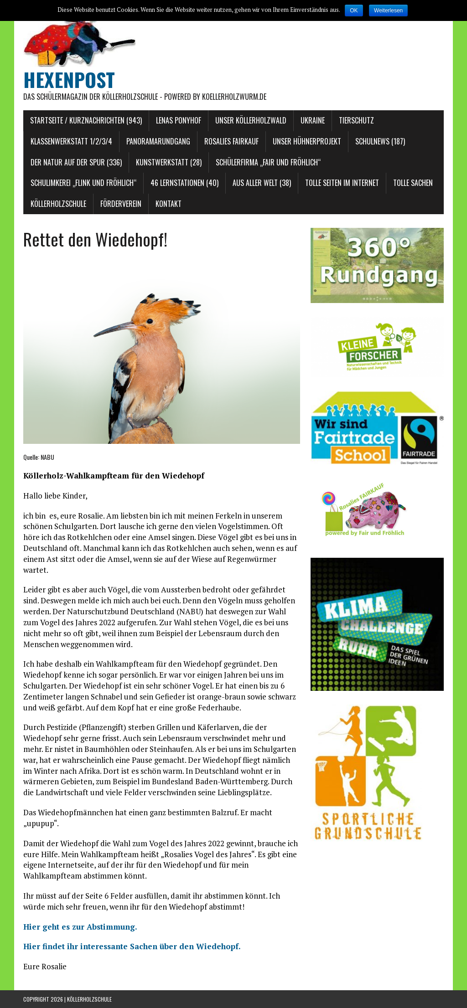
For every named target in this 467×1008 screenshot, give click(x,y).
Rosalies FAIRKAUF (231, 141)
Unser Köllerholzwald (250, 120)
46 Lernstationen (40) (184, 182)
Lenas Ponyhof (178, 120)
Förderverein (120, 203)
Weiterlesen (388, 10)
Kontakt (169, 203)
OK (354, 10)
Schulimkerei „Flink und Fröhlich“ (83, 182)
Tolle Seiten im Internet (342, 182)
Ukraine (313, 120)
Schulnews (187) (380, 141)
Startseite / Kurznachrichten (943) (86, 120)
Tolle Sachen (413, 182)
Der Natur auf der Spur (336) (76, 162)
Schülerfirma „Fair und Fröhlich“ (268, 162)
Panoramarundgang (158, 141)
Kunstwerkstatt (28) (169, 162)
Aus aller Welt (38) (262, 182)
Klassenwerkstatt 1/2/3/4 (71, 141)
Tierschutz (356, 120)
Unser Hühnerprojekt (307, 141)
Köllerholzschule (58, 203)
